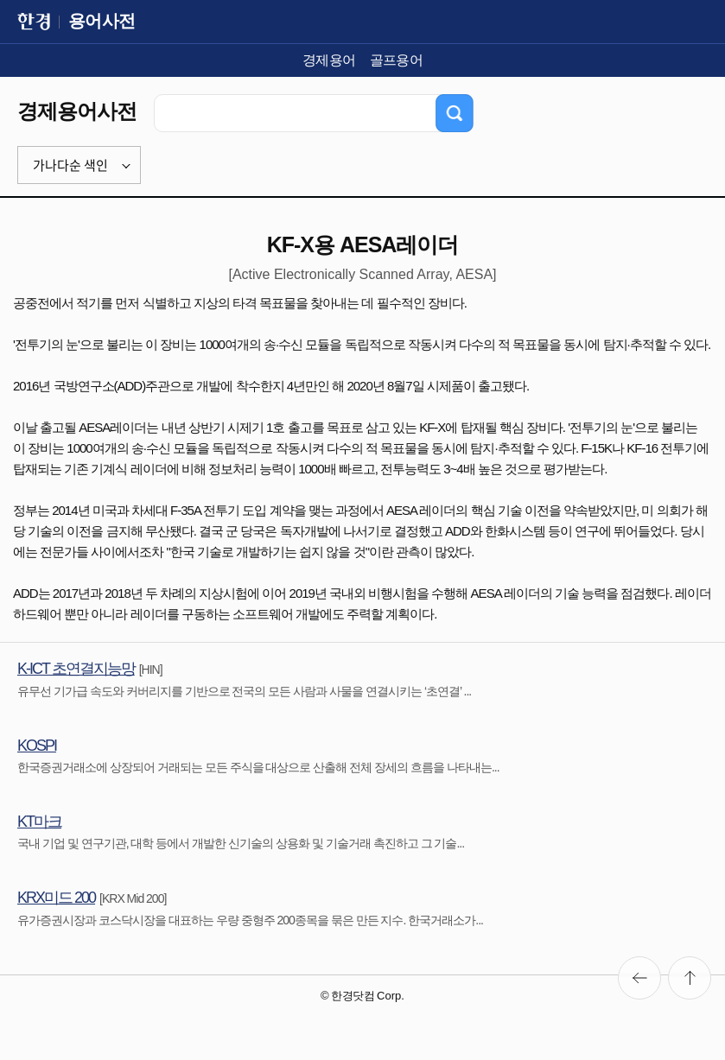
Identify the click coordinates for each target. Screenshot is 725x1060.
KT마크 (39, 821)
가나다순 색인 (70, 165)
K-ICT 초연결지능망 (76, 668)
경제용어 (329, 60)
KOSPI (36, 745)
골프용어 (396, 60)
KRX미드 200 (56, 897)
